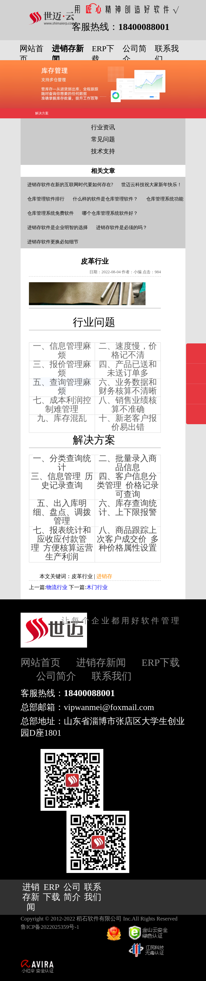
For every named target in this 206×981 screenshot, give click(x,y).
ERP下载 (161, 662)
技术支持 (103, 151)
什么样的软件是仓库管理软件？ (105, 198)
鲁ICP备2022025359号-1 (50, 927)
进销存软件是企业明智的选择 (57, 227)
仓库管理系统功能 (164, 198)
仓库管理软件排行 (45, 198)
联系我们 (112, 676)
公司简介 (56, 676)
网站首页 (40, 662)
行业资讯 (103, 127)
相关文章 (103, 171)
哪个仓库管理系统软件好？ (110, 213)
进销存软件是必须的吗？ (121, 227)
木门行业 (97, 587)
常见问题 (103, 139)
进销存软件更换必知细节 (52, 241)
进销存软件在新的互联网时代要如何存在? (70, 184)
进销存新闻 (101, 662)
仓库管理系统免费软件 (50, 213)
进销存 (104, 576)
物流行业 (56, 587)
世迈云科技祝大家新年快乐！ (151, 184)
